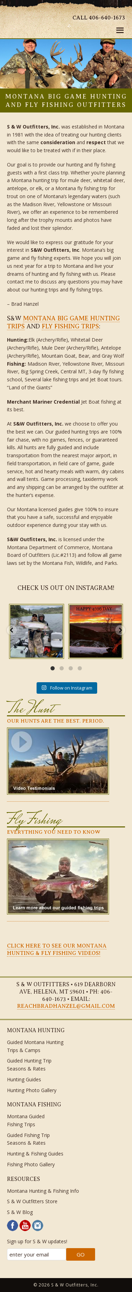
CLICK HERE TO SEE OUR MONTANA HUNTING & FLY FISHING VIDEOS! (57, 949)
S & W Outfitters (27, 20)
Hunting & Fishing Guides (35, 1153)
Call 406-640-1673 (98, 18)
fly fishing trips (70, 326)
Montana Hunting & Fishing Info (43, 1191)
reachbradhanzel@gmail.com (66, 1006)
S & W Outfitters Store (32, 1201)
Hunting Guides (24, 1079)
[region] (66, 63)
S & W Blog (20, 1212)
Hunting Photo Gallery (31, 1090)
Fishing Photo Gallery (31, 1164)
